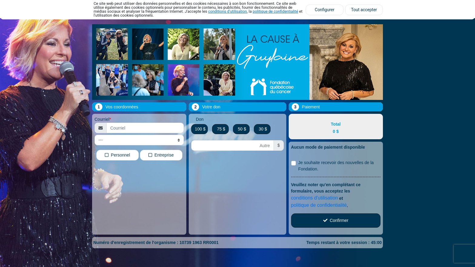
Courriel (102, 119)
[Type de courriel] (139, 140)
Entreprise (161, 154)
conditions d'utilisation (227, 11)
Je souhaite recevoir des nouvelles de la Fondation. (336, 165)
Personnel (117, 154)
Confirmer (335, 220)
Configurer (324, 9)
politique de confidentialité (275, 11)
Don (200, 119)
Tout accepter (364, 9)
